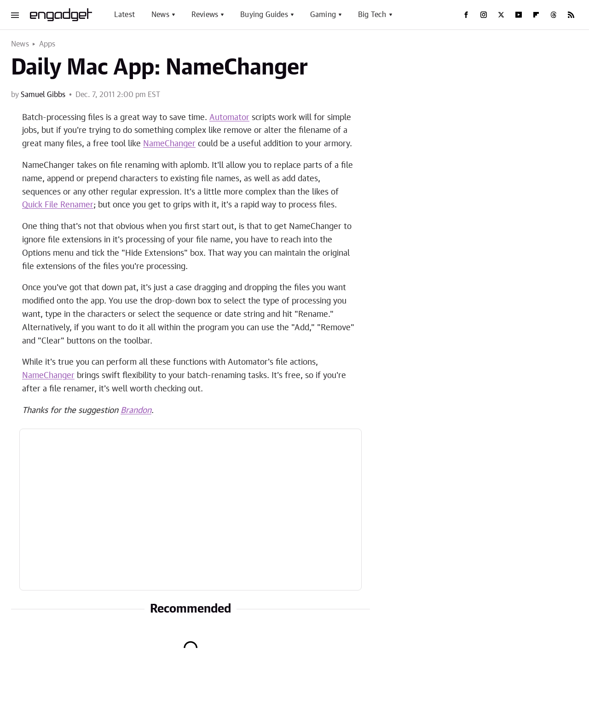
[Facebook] (466, 15)
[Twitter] (501, 15)
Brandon (136, 411)
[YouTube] (518, 15)
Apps (47, 44)
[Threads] (553, 15)
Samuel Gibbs (43, 94)
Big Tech (372, 14)
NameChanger (169, 144)
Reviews (204, 14)
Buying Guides (264, 14)
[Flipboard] (536, 15)
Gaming (323, 14)
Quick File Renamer (57, 205)
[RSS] (571, 15)
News (160, 14)
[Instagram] (484, 15)
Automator (229, 118)
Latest (124, 14)
